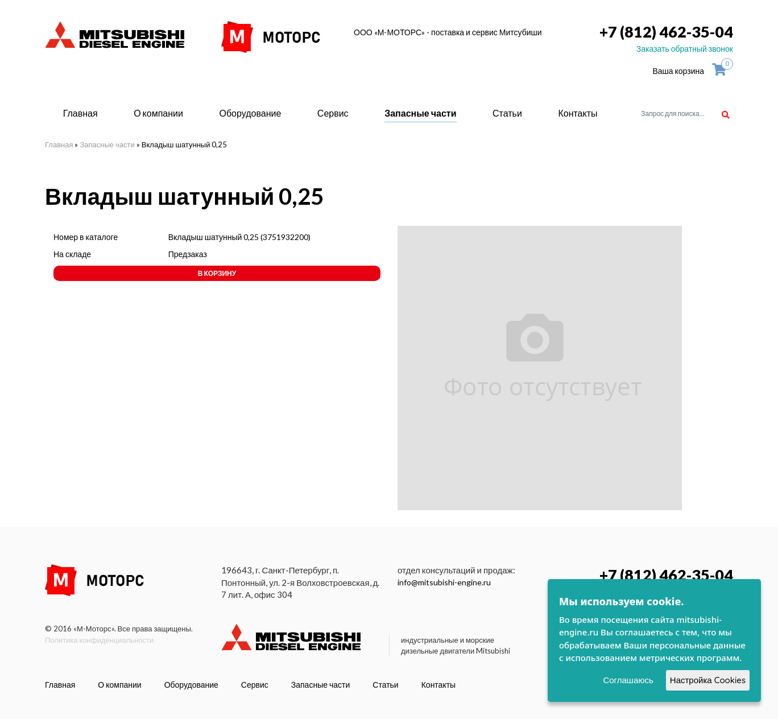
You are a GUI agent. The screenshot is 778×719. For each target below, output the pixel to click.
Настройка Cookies (708, 680)
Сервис (333, 113)
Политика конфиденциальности (99, 639)
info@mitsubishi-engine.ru (444, 582)
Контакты (577, 113)
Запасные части (420, 113)
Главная (80, 113)
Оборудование (250, 113)
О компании (158, 113)
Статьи (507, 113)
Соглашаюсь (628, 680)
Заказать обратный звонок (684, 48)
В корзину (217, 273)
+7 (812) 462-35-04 (666, 31)
